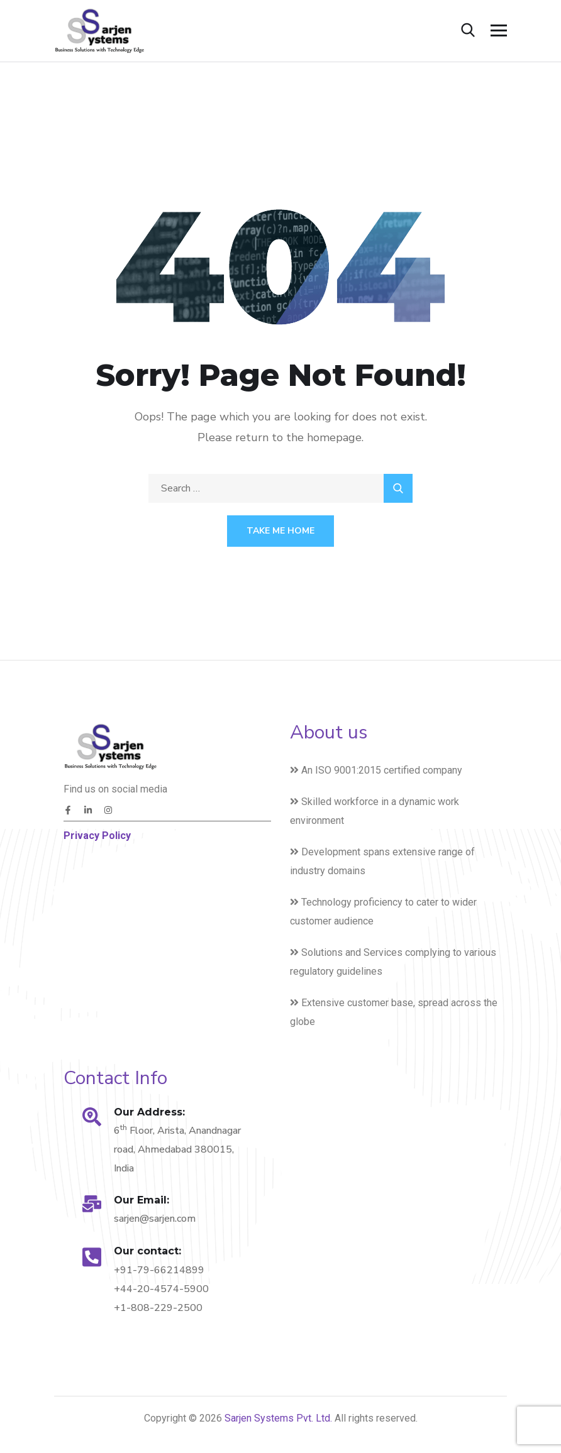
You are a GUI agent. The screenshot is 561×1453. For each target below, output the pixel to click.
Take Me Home (280, 531)
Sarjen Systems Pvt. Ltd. (280, 1418)
